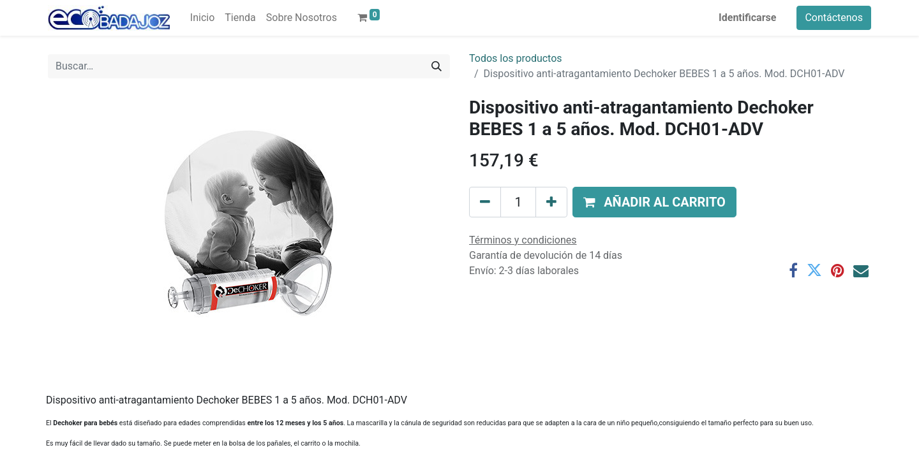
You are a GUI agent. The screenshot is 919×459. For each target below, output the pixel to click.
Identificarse (747, 17)
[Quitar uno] (485, 202)
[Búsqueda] (436, 66)
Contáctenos (834, 17)
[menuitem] (202, 18)
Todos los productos (515, 58)
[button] (654, 202)
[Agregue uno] (551, 202)
